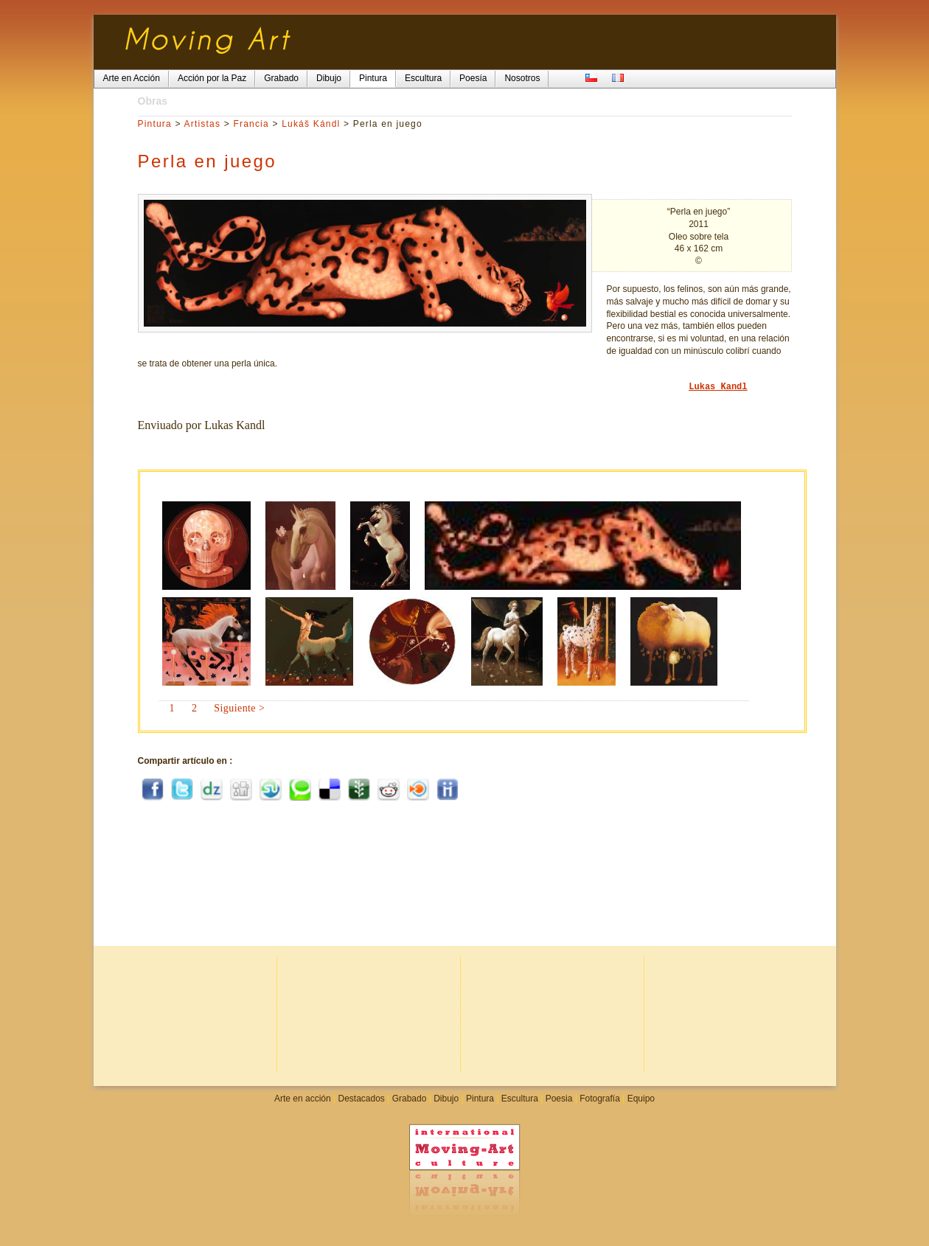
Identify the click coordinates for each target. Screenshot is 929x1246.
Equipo (641, 1098)
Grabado (409, 1098)
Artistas (202, 124)
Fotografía (600, 1098)
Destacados (361, 1098)
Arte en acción (302, 1098)
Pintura (155, 124)
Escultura (519, 1098)
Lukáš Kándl (311, 124)
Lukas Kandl (718, 387)
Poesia (559, 1098)
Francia (250, 124)
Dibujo (446, 1098)
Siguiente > (239, 708)
